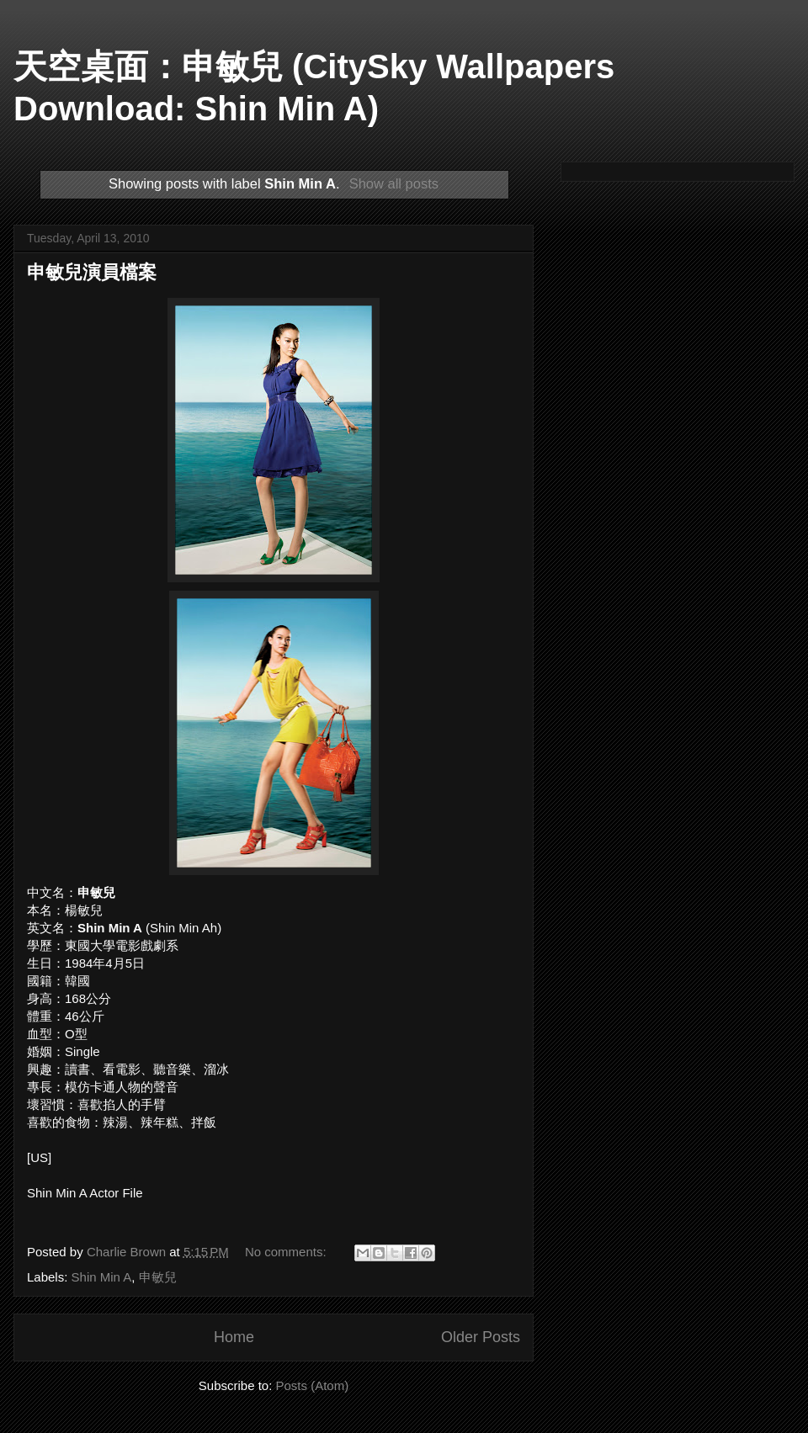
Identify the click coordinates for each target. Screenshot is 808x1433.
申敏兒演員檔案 (92, 272)
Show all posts (394, 183)
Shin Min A (102, 1277)
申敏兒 (158, 1277)
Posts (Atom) (312, 1385)
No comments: (287, 1252)
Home (234, 1337)
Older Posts (480, 1337)
